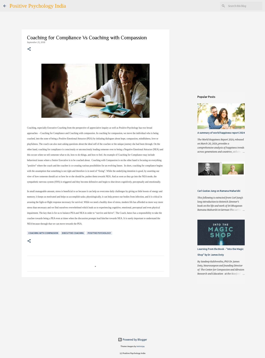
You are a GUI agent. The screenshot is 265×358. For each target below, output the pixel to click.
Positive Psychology (99, 233)
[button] (29, 49)
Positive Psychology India (37, 6)
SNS (57, 182)
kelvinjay (141, 346)
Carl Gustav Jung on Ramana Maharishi (218, 191)
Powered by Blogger (132, 339)
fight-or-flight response (50, 202)
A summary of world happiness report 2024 (221, 132)
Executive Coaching (73, 233)
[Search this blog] (244, 6)
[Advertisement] (95, 305)
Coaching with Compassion (43, 233)
